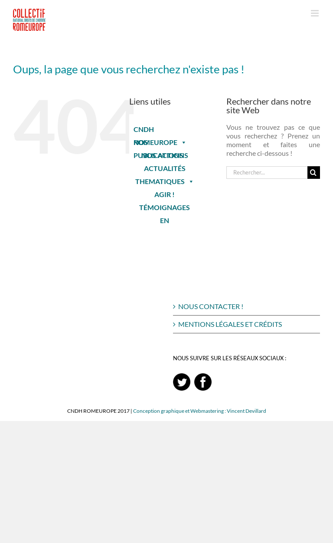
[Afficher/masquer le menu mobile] (315, 13)
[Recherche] (313, 172)
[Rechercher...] (266, 172)
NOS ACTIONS (164, 155)
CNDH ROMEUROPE (160, 130)
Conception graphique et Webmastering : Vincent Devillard (199, 411)
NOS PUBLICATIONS (158, 143)
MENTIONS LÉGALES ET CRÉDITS (230, 324)
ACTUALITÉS (165, 168)
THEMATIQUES (164, 181)
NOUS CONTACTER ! (210, 306)
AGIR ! (164, 194)
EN (164, 220)
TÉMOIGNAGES (164, 207)
